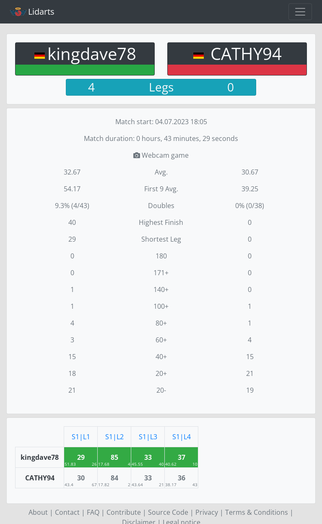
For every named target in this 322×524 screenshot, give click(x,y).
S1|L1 (81, 436)
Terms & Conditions (256, 512)
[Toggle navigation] (300, 11)
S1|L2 (114, 436)
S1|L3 (148, 436)
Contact (67, 512)
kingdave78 (91, 53)
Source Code (168, 512)
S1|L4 (181, 436)
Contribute (123, 512)
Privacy (206, 512)
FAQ (93, 512)
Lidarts (32, 11)
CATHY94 (244, 53)
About (38, 512)
